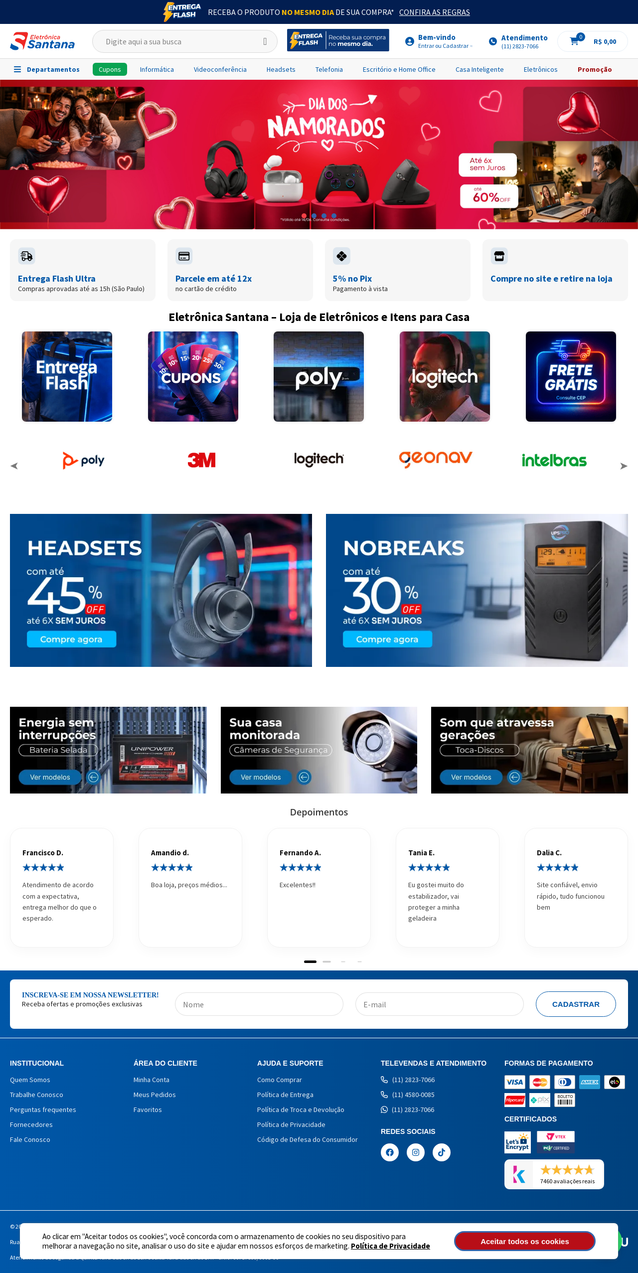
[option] (319, 154)
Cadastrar (576, 1004)
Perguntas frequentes (43, 1109)
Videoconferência (220, 69)
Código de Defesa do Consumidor (307, 1139)
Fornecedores (31, 1124)
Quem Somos (30, 1079)
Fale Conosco (30, 1139)
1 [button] (304, 215)
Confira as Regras (434, 12)
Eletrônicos (541, 69)
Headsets (281, 69)
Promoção (595, 69)
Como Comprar (279, 1079)
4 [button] (333, 215)
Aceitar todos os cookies (541, 1241)
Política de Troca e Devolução (300, 1109)
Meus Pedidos (155, 1094)
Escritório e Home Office (399, 69)
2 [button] (314, 215)
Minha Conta (151, 1079)
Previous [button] (14, 466)
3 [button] (323, 215)
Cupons (110, 69)
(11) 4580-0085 (408, 1094)
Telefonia (329, 69)
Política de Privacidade (354, 1246)
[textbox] (185, 41)
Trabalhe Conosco (36, 1094)
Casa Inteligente (480, 69)
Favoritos (148, 1109)
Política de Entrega (285, 1094)
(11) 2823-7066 (408, 1079)
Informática (157, 69)
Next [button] (623, 466)
